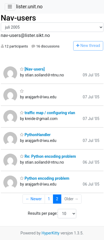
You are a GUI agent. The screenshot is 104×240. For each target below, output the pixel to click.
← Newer (34, 199)
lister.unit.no (29, 6)
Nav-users (18, 17)
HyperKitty (51, 233)
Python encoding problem (44, 178)
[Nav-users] (32, 69)
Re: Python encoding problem (48, 156)
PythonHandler (35, 134)
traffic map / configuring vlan (47, 113)
